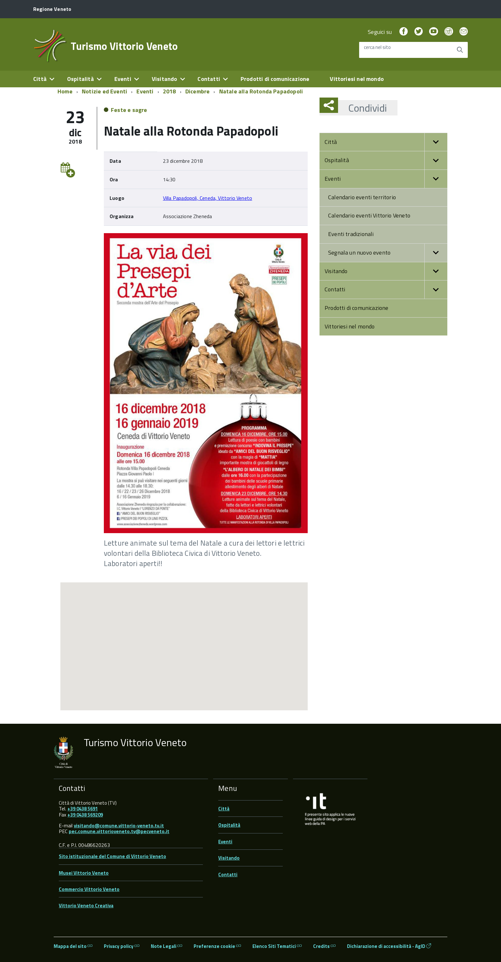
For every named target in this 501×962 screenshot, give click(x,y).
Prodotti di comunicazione (275, 79)
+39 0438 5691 (82, 808)
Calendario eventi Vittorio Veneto (369, 215)
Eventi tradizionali (351, 234)
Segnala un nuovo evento (387, 253)
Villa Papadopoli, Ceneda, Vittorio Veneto (207, 198)
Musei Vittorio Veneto (84, 873)
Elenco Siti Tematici (277, 946)
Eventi (144, 91)
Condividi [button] (362, 107)
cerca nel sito (377, 47)
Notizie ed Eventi (104, 91)
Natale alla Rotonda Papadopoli (261, 91)
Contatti (386, 289)
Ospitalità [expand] (80, 79)
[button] (435, 142)
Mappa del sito (73, 946)
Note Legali (166, 946)
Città (386, 142)
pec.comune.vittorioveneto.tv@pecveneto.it (119, 831)
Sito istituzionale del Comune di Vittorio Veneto (112, 856)
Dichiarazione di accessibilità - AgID (389, 946)
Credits (324, 946)
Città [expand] (40, 79)
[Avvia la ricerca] (460, 50)
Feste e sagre (129, 110)
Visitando (386, 271)
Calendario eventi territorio (362, 197)
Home (65, 91)
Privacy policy (121, 946)
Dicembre (197, 91)
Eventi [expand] (122, 79)
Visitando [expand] (164, 79)
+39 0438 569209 (85, 814)
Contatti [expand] (208, 79)
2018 (169, 91)
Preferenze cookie (217, 946)
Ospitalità (386, 160)
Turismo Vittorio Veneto (124, 46)
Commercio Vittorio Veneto (89, 889)
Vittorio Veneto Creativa (86, 905)
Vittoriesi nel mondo (357, 79)
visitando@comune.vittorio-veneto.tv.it (119, 825)
